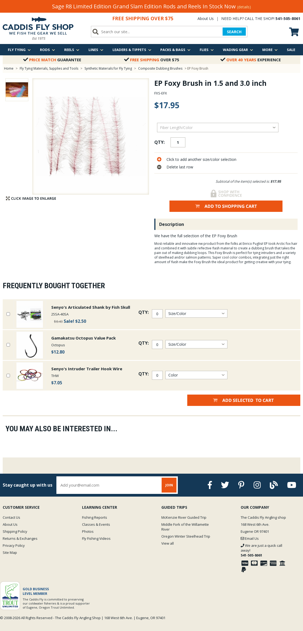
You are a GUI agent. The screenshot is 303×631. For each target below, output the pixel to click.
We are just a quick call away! (261, 550)
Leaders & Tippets (132, 49)
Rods (47, 49)
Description (171, 224)
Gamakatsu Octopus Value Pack (83, 338)
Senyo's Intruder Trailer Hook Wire (86, 368)
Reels (71, 49)
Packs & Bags (175, 49)
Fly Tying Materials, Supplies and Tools (49, 68)
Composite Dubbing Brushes (160, 68)
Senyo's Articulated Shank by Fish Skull (90, 307)
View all (167, 543)
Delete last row (179, 166)
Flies (207, 49)
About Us (206, 18)
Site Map (10, 552)
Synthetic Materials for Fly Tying (108, 68)
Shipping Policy (15, 531)
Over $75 (151, 59)
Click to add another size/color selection (201, 159)
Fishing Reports (94, 517)
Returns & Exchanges (20, 538)
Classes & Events (96, 524)
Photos (88, 531)
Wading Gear (238, 49)
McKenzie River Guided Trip (183, 517)
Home (8, 68)
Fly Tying (19, 49)
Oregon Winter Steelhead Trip (185, 536)
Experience (250, 59)
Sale (291, 49)
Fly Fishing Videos (96, 538)
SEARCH (234, 31)
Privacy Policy (14, 545)
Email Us (250, 538)
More (270, 49)
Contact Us (11, 517)
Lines (95, 49)
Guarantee (52, 59)
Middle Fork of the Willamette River (185, 527)
